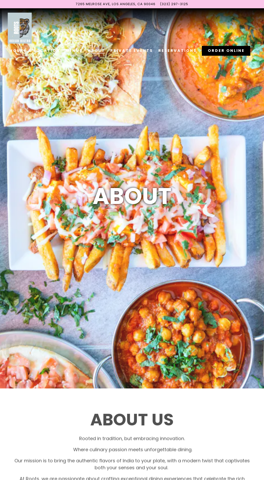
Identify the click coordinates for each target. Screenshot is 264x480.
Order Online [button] (226, 50)
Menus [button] (73, 50)
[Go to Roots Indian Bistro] (115, 4)
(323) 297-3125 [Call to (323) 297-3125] (174, 4)
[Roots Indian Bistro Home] (23, 27)
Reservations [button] (177, 50)
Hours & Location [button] (35, 50)
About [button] (96, 50)
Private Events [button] (131, 50)
